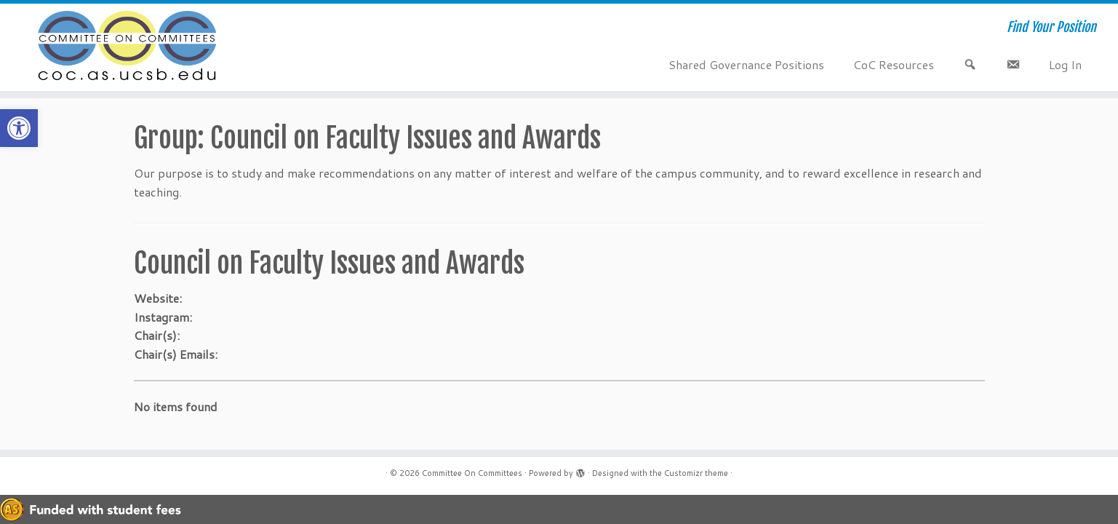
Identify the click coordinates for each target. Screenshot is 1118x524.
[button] (19, 128)
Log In (1065, 64)
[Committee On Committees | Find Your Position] (129, 47)
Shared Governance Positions (746, 64)
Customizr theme (696, 473)
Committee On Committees (472, 473)
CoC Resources (893, 64)
